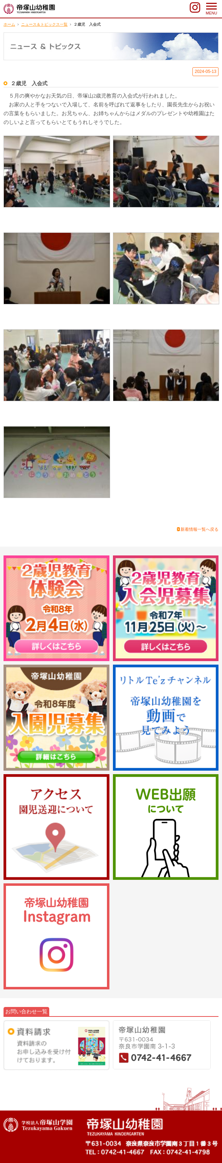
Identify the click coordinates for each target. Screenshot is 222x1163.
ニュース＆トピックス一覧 (44, 24)
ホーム (9, 24)
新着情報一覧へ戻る (199, 529)
